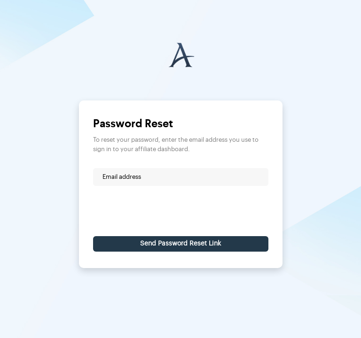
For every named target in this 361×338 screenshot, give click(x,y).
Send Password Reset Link (180, 243)
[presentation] (164, 210)
